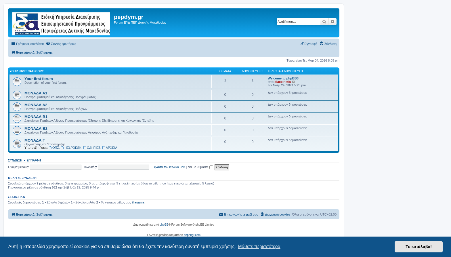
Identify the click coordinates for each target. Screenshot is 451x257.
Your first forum (38, 79)
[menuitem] (61, 43)
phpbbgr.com (192, 235)
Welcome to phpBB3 (283, 78)
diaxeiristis (282, 81)
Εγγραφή (34, 160)
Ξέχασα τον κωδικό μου (168, 167)
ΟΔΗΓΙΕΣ (91, 147)
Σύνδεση (15, 160)
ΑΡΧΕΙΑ (109, 147)
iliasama (138, 202)
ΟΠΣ (54, 147)
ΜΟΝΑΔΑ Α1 (35, 93)
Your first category (26, 71)
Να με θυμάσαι (200, 167)
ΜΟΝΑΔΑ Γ (34, 140)
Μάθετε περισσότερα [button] (259, 246)
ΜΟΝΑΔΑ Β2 (35, 128)
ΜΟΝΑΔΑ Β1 (35, 117)
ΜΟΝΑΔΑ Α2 (35, 105)
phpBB (164, 224)
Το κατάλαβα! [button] (419, 246)
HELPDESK (71, 147)
